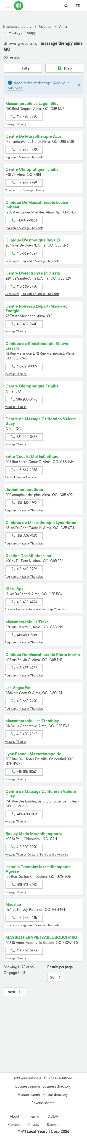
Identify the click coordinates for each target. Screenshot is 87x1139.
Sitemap (53, 1125)
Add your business (27, 1078)
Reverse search (43, 1103)
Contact (14, 1125)
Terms (34, 1116)
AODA (53, 1116)
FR (78, 5)
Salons (9, 477)
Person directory (55, 1095)
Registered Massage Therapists (24, 157)
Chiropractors (13, 190)
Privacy (33, 1125)
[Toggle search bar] (67, 6)
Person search (29, 1095)
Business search (27, 1086)
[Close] (79, 85)
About (14, 1116)
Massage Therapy (15, 124)
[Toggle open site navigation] (8, 6)
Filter (23, 68)
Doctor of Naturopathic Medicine (48, 854)
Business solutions (58, 1078)
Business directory (56, 1086)
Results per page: (60, 967)
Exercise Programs (16, 609)
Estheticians (12, 261)
